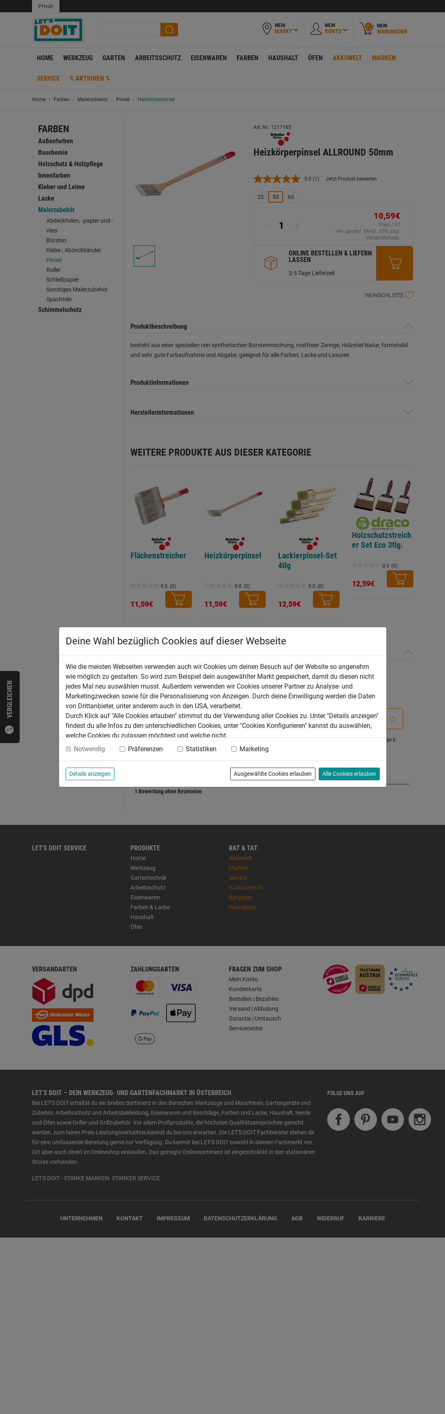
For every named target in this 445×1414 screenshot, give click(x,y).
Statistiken (201, 749)
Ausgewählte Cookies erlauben (273, 773)
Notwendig (89, 749)
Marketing (254, 749)
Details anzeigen (90, 773)
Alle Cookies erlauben (349, 773)
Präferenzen (145, 749)
